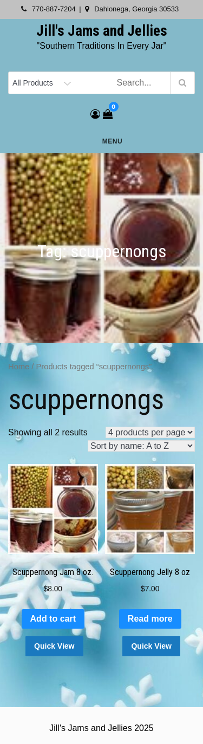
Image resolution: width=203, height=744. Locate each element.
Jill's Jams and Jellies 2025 (101, 728)
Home (18, 366)
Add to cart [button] (53, 618)
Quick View (54, 646)
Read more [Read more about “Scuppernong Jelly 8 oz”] (150, 618)
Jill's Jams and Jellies (101, 31)
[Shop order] (141, 446)
